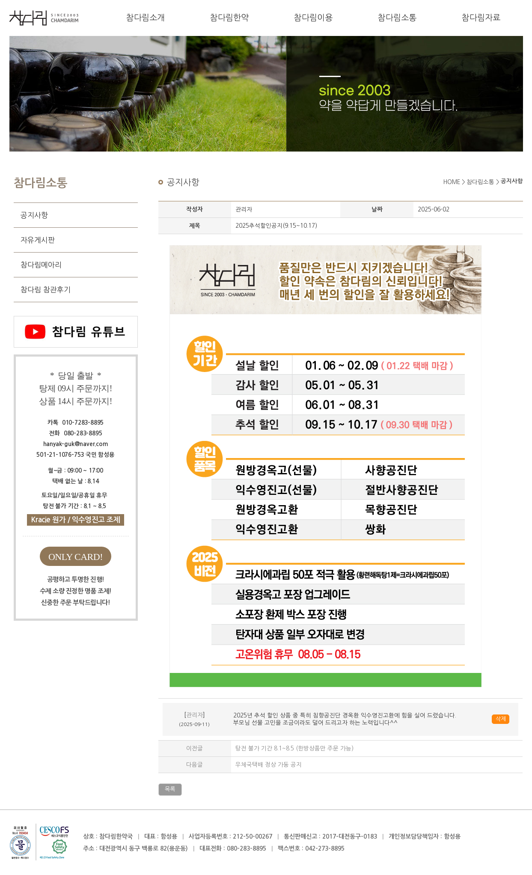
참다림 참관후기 (46, 289)
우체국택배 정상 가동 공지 (268, 765)
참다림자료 (481, 18)
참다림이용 (313, 18)
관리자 (194, 715)
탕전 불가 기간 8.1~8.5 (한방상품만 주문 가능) (294, 748)
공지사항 (34, 215)
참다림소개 (145, 18)
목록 (170, 789)
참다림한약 (229, 18)
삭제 (500, 719)
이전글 (194, 748)
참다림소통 (397, 18)
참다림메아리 (41, 264)
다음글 (194, 765)
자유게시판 (38, 240)
